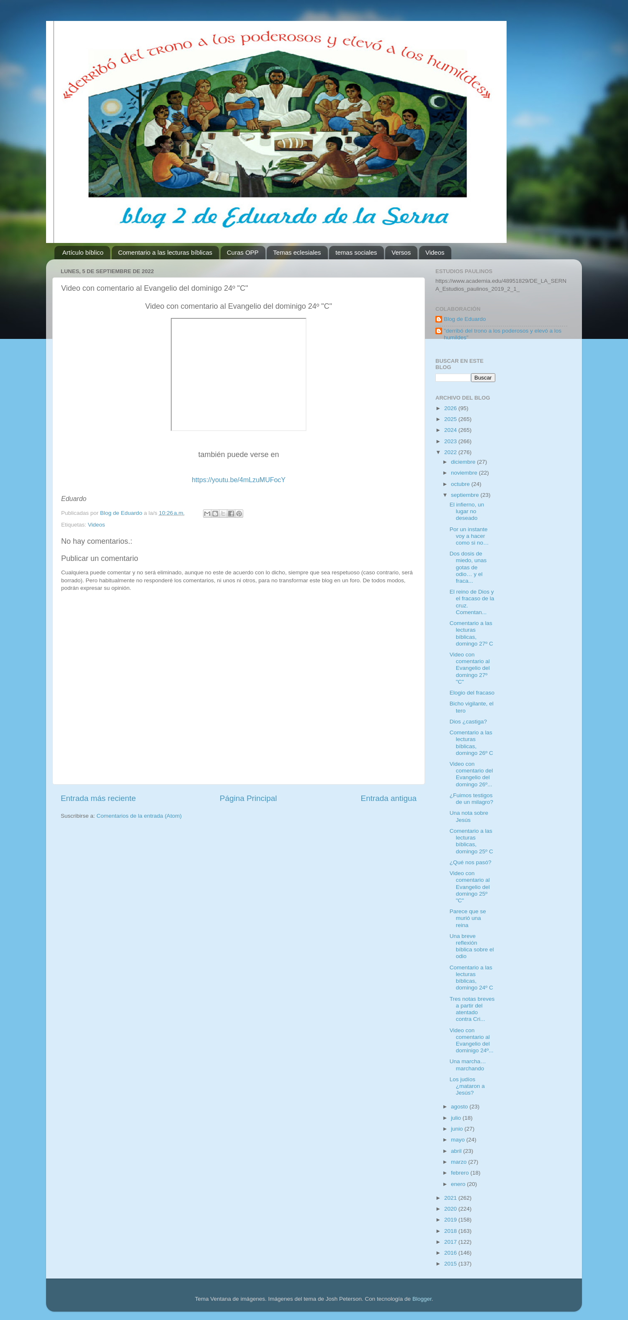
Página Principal (248, 798)
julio (457, 1118)
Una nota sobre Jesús (469, 816)
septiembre (466, 495)
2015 (451, 1264)
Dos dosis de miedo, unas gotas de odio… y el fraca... (468, 567)
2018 (451, 1231)
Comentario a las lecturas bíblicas (165, 252)
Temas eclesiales (297, 252)
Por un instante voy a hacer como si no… (469, 536)
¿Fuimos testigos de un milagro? (471, 798)
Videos (435, 252)
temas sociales (356, 252)
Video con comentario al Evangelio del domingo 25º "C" (470, 887)
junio (457, 1129)
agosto (460, 1106)
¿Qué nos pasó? (471, 862)
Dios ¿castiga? (468, 721)
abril (457, 1151)
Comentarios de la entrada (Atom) (139, 816)
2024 (451, 430)
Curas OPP (243, 252)
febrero (461, 1173)
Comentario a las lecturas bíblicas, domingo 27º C (471, 633)
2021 (451, 1198)
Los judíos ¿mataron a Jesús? (467, 1086)
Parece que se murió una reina (468, 918)
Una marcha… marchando (468, 1064)
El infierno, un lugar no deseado (467, 511)
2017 (451, 1242)
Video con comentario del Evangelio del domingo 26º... (471, 774)
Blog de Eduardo (465, 319)
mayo (458, 1140)
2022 (451, 452)
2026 (451, 408)
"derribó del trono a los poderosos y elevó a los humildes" (502, 334)
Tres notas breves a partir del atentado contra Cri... (472, 1009)
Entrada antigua (389, 798)
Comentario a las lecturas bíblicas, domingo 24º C (471, 977)
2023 (451, 441)
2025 (451, 419)
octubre (461, 484)
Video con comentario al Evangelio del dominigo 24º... (472, 1040)
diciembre (464, 462)
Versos (401, 252)
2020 (451, 1209)
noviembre (465, 473)
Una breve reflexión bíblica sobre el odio (472, 946)
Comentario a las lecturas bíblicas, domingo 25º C (471, 841)
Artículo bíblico (82, 252)
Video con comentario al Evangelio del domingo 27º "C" (470, 668)
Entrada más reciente (98, 798)
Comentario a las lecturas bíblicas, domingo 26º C (471, 742)
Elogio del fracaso (472, 693)
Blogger (422, 1299)
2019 (451, 1220)
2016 (451, 1253)
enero (459, 1184)
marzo (459, 1162)
